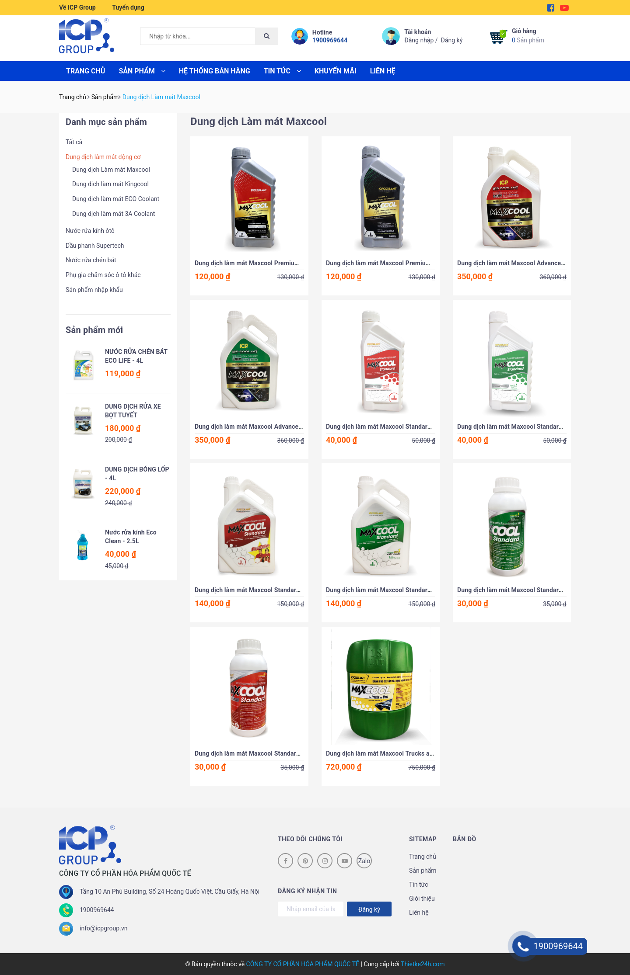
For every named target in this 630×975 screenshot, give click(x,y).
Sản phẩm (528, 35)
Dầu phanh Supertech (95, 245)
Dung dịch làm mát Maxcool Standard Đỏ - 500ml (263, 753)
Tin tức (282, 71)
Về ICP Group (77, 7)
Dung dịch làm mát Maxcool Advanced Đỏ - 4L (521, 263)
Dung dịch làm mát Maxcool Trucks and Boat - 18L (396, 753)
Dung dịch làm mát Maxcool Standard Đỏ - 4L (258, 589)
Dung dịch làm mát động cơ (103, 156)
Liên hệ (383, 71)
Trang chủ (85, 71)
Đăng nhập (419, 40)
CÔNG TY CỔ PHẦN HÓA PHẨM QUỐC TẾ (302, 964)
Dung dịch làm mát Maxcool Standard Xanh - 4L (392, 589)
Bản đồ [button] (464, 839)
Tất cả (74, 142)
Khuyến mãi (336, 71)
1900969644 (329, 40)
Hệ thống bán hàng (214, 71)
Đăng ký (452, 40)
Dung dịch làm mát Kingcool (110, 183)
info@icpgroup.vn (103, 928)
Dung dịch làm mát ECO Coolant (115, 198)
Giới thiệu (422, 898)
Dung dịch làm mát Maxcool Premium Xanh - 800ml (398, 263)
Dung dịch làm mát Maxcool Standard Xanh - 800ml (529, 426)
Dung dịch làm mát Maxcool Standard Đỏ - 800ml (394, 426)
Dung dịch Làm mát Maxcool (111, 169)
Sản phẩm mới (94, 330)
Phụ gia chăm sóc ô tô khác (103, 274)
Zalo (364, 860)
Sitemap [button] (423, 839)
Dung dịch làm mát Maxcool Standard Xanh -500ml (528, 589)
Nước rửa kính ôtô (90, 230)
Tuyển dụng (128, 7)
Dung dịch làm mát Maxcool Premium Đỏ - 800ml (263, 263)
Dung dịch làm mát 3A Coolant (113, 213)
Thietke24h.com (423, 964)
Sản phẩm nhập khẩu (94, 289)
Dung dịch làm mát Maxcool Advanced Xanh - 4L (262, 426)
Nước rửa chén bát (91, 260)
